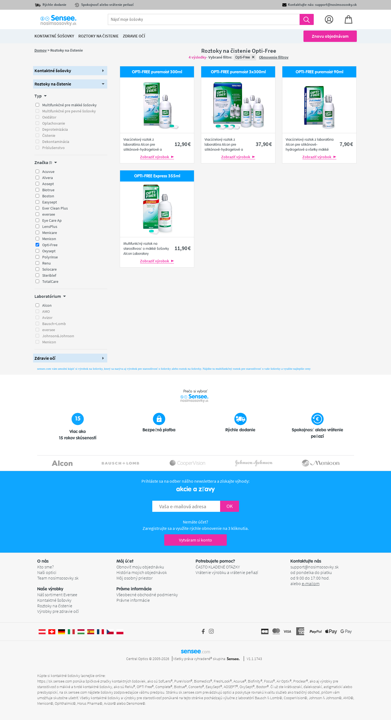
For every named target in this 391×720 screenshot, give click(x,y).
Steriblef (49, 275)
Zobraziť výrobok (157, 156)
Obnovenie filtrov (273, 57)
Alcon (47, 305)
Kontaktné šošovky (54, 600)
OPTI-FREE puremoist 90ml (319, 72)
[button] (70, 70)
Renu (46, 263)
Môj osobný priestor (134, 578)
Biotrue (48, 189)
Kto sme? (45, 567)
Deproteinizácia (55, 129)
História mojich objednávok (141, 572)
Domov (40, 50)
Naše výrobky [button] (50, 589)
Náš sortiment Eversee (57, 594)
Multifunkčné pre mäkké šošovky (69, 104)
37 (264, 143)
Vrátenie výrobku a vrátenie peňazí (227, 572)
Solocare (49, 269)
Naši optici (46, 572)
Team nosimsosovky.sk (57, 578)
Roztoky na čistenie (54, 605)
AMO (46, 311)
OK (229, 506)
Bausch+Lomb (54, 323)
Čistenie (48, 135)
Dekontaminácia (55, 141)
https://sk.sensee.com (54, 681)
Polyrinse (50, 257)
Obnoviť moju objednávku (140, 567)
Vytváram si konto (195, 540)
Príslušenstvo (53, 147)
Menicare (49, 232)
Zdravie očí (134, 36)
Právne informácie (133, 600)
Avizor (47, 317)
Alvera (47, 177)
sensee (195, 651)
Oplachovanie (53, 123)
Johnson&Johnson (58, 335)
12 (183, 143)
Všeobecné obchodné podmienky (147, 594)
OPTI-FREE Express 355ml (157, 176)
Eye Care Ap (52, 220)
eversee (48, 214)
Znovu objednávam (330, 36)
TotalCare (50, 281)
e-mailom (311, 583)
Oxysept (49, 250)
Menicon (49, 238)
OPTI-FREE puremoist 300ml (157, 72)
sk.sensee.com (75, 692)
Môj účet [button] (124, 561)
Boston (48, 195)
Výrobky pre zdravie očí (58, 611)
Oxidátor (49, 117)
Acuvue (48, 171)
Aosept (48, 183)
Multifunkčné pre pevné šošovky (69, 111)
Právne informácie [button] (134, 589)
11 (183, 248)
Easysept (49, 202)
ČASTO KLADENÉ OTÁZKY (218, 567)
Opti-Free (50, 244)
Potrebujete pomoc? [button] (215, 561)
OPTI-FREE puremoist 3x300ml (238, 72)
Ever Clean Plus (55, 208)
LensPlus (49, 226)
